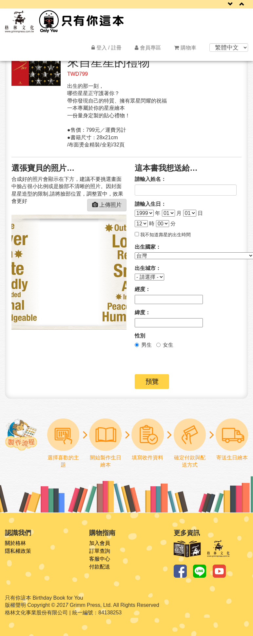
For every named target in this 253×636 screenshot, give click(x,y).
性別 (140, 335)
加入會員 (99, 543)
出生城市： (148, 268)
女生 (164, 345)
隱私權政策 (18, 551)
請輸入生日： (150, 204)
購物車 (185, 47)
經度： (142, 289)
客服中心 (99, 559)
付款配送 (99, 566)
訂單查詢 (99, 551)
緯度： (142, 312)
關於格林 (15, 543)
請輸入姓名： (150, 179)
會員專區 (148, 47)
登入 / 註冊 (106, 47)
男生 (143, 345)
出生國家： (148, 247)
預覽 (152, 381)
